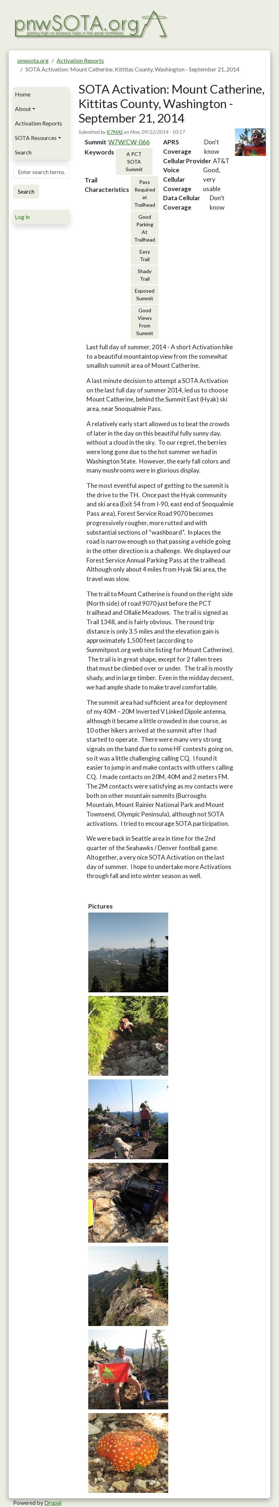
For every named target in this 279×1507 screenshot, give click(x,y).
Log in (22, 216)
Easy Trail (145, 255)
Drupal (52, 1502)
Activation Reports (80, 60)
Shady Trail (144, 275)
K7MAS (115, 132)
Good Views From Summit (144, 321)
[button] (128, 952)
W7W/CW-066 (129, 142)
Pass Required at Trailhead (144, 193)
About (23, 108)
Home (23, 94)
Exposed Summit (144, 294)
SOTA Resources (36, 137)
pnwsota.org (33, 60)
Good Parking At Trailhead (144, 228)
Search (23, 152)
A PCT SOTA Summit (134, 161)
